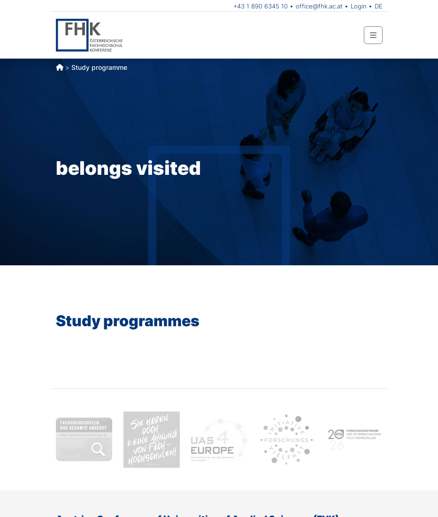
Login (359, 6)
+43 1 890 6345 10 (260, 6)
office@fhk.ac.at (319, 6)
